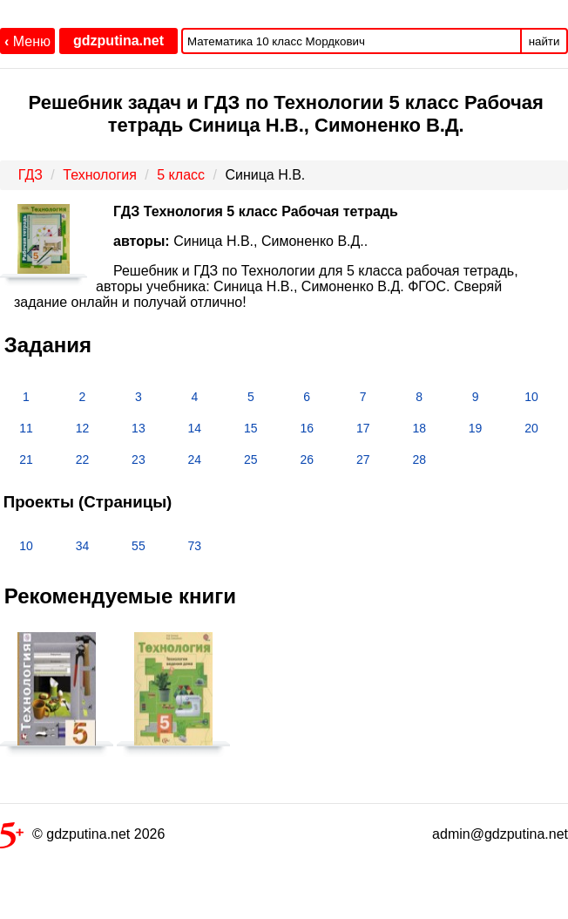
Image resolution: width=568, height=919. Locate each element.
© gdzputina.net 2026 (82, 837)
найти (544, 41)
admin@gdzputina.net (500, 834)
